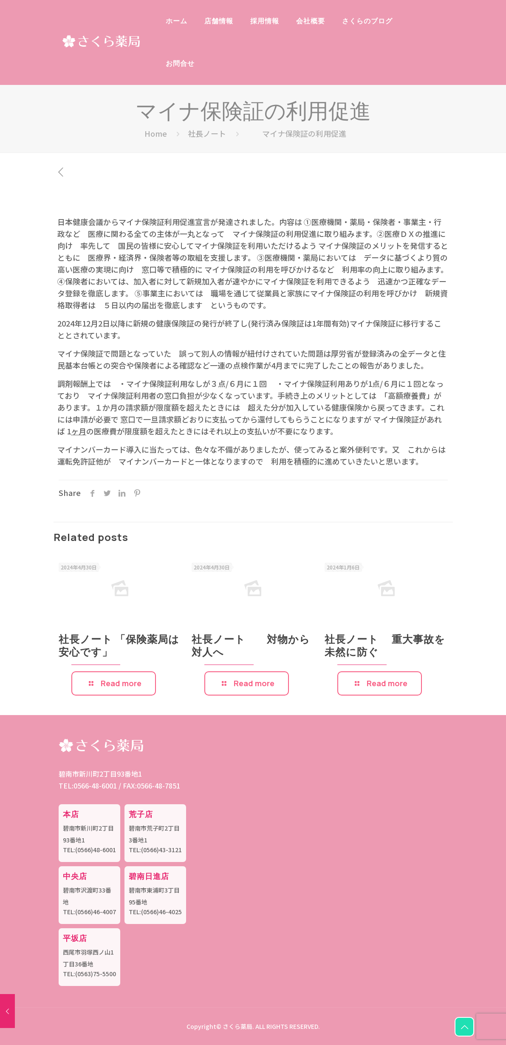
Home (155, 133)
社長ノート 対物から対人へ (261, 645)
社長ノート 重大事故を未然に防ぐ (410, 645)
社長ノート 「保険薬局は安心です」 (144, 645)
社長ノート (207, 133)
